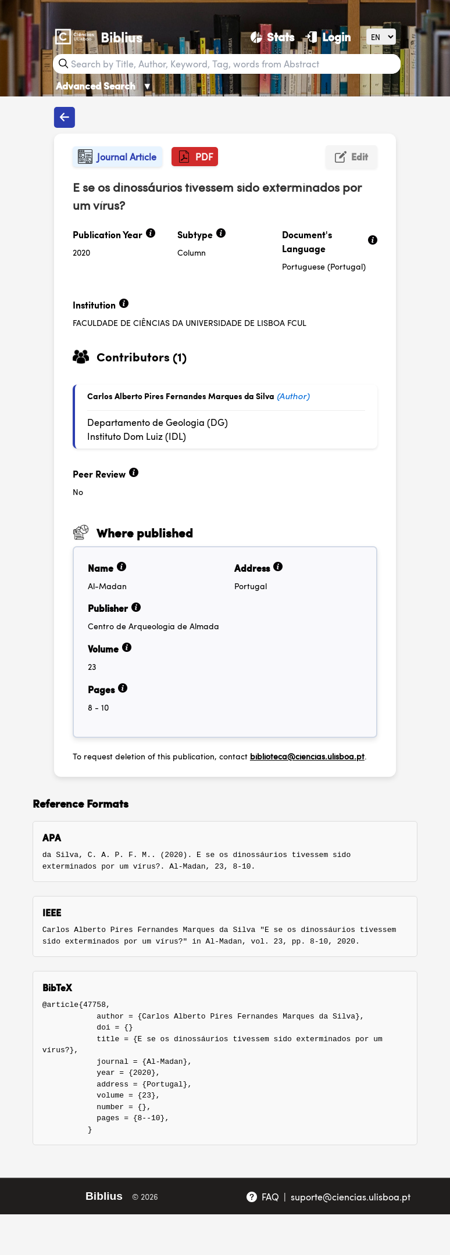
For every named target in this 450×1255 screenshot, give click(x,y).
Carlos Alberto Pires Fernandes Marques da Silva (180, 395)
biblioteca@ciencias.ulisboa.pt (307, 756)
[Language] (381, 36)
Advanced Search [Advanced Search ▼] (104, 85)
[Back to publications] (64, 117)
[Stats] (272, 36)
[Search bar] (234, 64)
